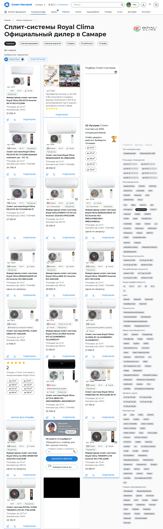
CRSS (141, 415)
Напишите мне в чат (60, 467)
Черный (137, 299)
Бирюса (138, 195)
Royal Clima (141, 210)
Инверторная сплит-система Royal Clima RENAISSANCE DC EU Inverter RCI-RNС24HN (21, 276)
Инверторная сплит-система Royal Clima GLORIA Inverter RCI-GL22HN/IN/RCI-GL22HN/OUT (61, 335)
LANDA (127, 446)
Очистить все (37, 59)
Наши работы (93, 12)
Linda (126, 451)
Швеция (127, 518)
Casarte (137, 243)
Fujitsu (139, 233)
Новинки (10, 44)
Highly (138, 442)
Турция (127, 514)
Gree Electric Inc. (130, 348)
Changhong (128, 339)
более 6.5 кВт (146, 265)
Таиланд (146, 509)
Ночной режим (130, 317)
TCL (148, 384)
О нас (119, 12)
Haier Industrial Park (141, 352)
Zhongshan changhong (144, 389)
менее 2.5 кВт (129, 260)
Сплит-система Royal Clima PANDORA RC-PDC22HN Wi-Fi (100, 393)
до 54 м (130, 173)
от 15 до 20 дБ (129, 397)
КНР (136, 500)
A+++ (132, 286)
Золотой (143, 304)
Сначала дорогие (54, 43)
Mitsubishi (137, 371)
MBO (145, 362)
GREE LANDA (129, 433)
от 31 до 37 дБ (146, 402)
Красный (148, 299)
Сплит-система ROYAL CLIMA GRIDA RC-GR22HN (21, 332)
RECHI (136, 469)
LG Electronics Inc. (131, 362)
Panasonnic (141, 464)
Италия (127, 500)
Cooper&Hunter (139, 237)
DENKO (127, 195)
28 (125, 415)
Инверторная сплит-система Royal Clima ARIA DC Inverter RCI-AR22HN (61, 276)
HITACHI (127, 228)
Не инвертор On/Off (143, 478)
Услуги (78, 12)
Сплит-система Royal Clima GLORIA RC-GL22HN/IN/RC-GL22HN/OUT (99, 337)
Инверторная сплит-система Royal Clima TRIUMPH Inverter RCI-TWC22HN (100, 276)
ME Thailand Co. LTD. (132, 366)
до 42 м (149, 169)
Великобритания (144, 491)
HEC (150, 191)
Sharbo (139, 384)
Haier (138, 224)
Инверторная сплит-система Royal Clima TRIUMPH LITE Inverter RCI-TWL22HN (100, 456)
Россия (152, 505)
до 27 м (147, 164)
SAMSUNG (152, 228)
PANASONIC (148, 460)
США (126, 509)
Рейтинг (66, 12)
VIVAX (126, 219)
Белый (126, 299)
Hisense (127, 214)
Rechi (146, 469)
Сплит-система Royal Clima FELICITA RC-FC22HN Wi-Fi (20, 208)
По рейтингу (90, 43)
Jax (152, 205)
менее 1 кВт (128, 273)
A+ (139, 286)
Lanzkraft (140, 191)
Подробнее (29, 120)
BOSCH (150, 233)
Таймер (127, 326)
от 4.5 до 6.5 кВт (130, 265)
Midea (137, 214)
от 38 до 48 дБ (130, 406)
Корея (154, 500)
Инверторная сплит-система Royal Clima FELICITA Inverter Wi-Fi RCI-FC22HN (21, 100)
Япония (127, 523)
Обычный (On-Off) (147, 153)
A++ (152, 286)
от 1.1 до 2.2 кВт (144, 273)
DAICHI (143, 205)
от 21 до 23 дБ (145, 397)
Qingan (127, 469)
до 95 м (150, 178)
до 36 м (131, 169)
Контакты (146, 12)
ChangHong (147, 334)
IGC (125, 205)
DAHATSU (128, 191)
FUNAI (147, 224)
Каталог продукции (15, 12)
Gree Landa (152, 433)
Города (148, 145)
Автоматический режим (134, 312)
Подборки (128, 145)
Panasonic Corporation (146, 380)
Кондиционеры (38, 12)
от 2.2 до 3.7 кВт (130, 278)
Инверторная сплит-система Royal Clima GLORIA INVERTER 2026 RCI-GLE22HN (22, 456)
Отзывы (108, 12)
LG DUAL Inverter (148, 446)
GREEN (147, 214)
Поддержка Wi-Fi (142, 326)
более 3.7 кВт (147, 278)
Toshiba (127, 389)
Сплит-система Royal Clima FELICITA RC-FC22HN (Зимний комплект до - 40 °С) (21, 155)
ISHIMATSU (146, 219)
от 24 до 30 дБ (130, 402)
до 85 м (131, 178)
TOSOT (153, 210)
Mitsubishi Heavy (130, 247)
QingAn (154, 464)
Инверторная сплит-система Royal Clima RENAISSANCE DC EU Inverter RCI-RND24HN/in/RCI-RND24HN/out (100, 216)
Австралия (128, 491)
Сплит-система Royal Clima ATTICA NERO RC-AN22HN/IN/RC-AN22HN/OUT (60, 398)
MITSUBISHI (129, 455)
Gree (141, 433)
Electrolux (139, 228)
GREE (126, 237)
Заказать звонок (62, 459)
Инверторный (129, 153)
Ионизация (145, 317)
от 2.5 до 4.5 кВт (146, 260)
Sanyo (149, 474)
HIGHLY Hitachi (141, 437)
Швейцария (149, 514)
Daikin (126, 343)
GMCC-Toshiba (130, 428)
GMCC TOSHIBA (130, 424)
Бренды (139, 145)
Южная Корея (141, 518)
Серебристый (129, 304)
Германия (128, 496)
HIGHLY (127, 437)
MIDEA (148, 366)
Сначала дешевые (30, 43)
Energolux (128, 210)
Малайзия (128, 505)
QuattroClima (129, 186)
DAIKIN (127, 243)
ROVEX (142, 186)
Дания (139, 496)
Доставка (132, 12)
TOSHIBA (127, 224)
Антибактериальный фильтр (135, 321)
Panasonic (128, 233)
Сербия (135, 509)
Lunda (135, 451)
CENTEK (152, 186)
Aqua (135, 219)
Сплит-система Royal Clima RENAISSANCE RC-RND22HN (60, 156)
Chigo (140, 339)
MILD (140, 200)
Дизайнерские (130, 252)
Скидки (73, 43)
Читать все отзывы (22, 417)
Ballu (133, 205)
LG (156, 224)
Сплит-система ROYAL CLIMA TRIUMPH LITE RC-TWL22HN (21, 508)
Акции (55, 11)
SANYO (139, 474)
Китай (145, 500)
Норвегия (141, 505)
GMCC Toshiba (147, 424)
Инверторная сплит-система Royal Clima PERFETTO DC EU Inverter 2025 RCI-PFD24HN (61, 213)
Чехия (137, 514)
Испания (149, 496)
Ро (125, 483)
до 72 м (149, 173)
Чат (130, 4)
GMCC (146, 419)
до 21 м (130, 164)
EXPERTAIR (128, 200)
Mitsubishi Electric (149, 247)
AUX (147, 195)
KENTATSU (139, 357)
